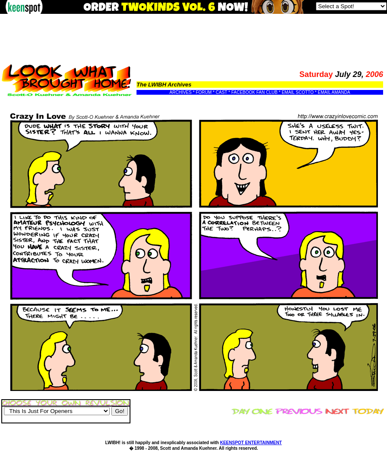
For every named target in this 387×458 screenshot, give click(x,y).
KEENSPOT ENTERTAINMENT (251, 442)
